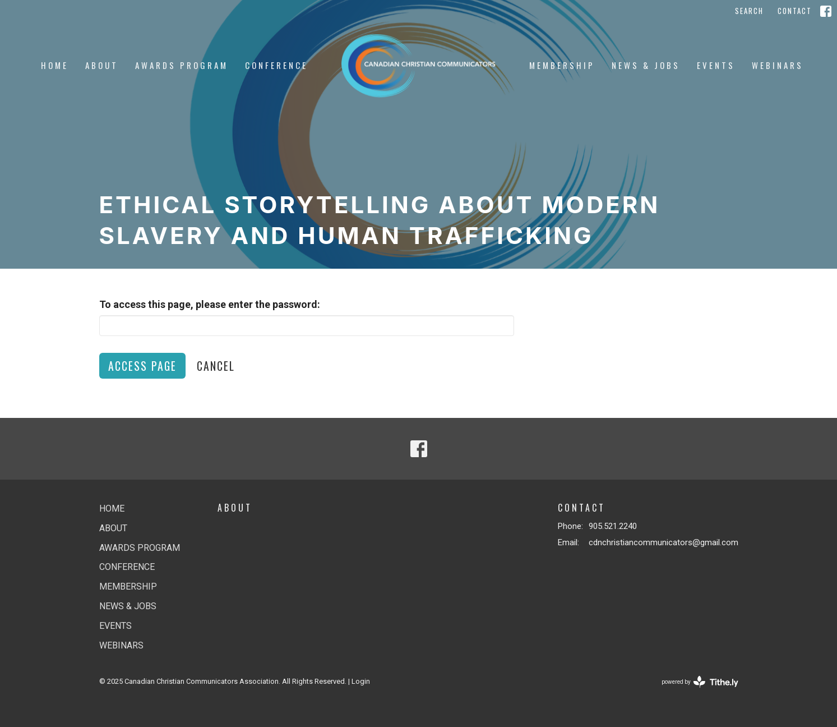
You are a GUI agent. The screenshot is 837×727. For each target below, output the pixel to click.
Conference (276, 65)
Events (716, 65)
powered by (700, 682)
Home (54, 65)
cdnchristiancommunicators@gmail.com (663, 542)
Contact (795, 10)
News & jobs (646, 65)
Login (361, 681)
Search (749, 10)
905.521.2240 (613, 526)
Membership (562, 65)
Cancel (216, 365)
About (101, 65)
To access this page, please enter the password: (209, 304)
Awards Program (181, 65)
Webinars (777, 65)
